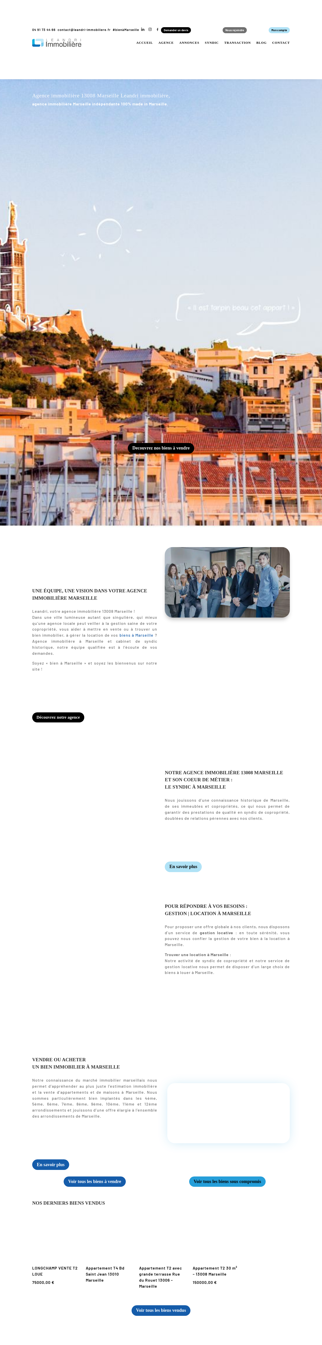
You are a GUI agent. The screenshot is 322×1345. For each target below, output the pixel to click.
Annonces (189, 44)
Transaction (237, 44)
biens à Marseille (136, 636)
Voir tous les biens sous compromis (227, 1185)
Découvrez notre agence (61, 719)
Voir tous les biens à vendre (95, 1185)
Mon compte (276, 30)
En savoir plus (184, 869)
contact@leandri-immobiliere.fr (84, 30)
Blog (261, 44)
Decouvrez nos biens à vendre (161, 449)
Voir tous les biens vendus (161, 1314)
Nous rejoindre (231, 30)
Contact (281, 44)
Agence (166, 44)
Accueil (144, 44)
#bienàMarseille (126, 30)
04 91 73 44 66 (44, 30)
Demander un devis (180, 30)
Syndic (212, 44)
